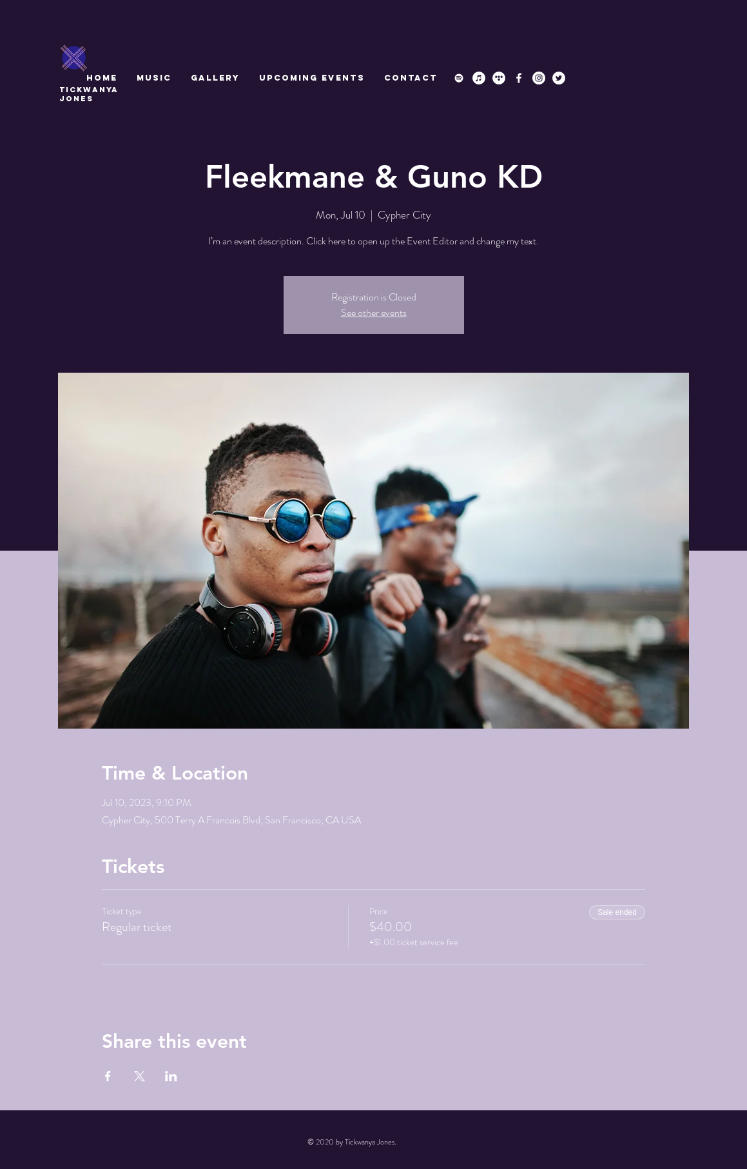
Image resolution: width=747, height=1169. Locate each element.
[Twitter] (558, 78)
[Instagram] (538, 78)
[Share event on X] (139, 1076)
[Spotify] (458, 78)
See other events (374, 312)
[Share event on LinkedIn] (171, 1076)
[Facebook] (518, 78)
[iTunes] (478, 78)
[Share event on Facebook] (108, 1076)
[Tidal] (498, 78)
